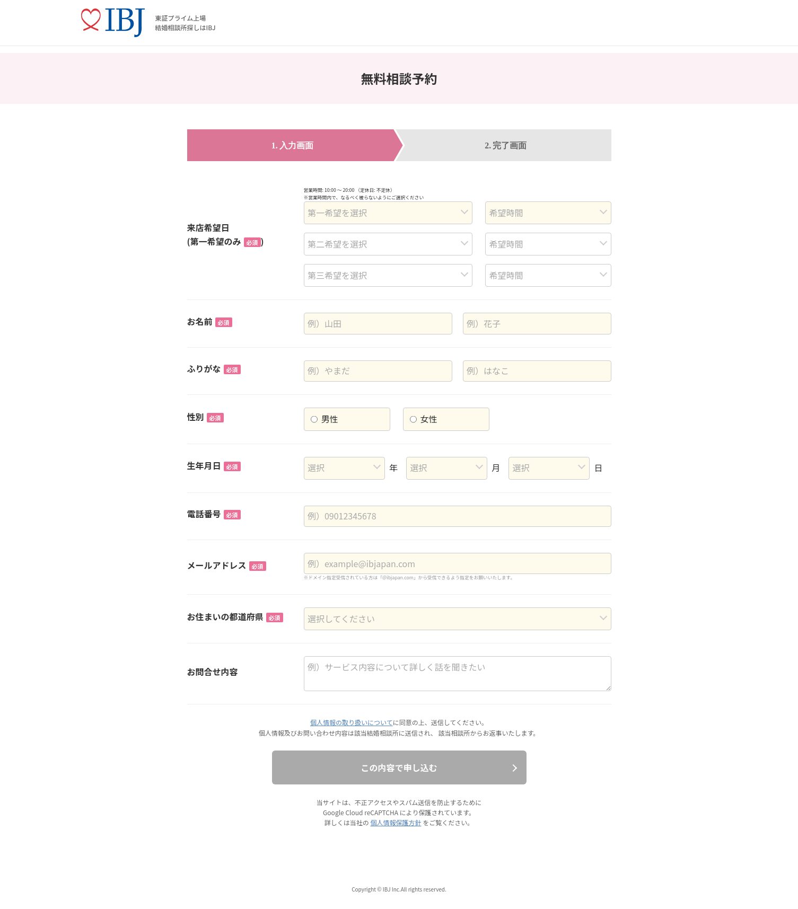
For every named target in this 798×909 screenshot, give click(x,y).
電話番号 (214, 513)
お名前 (209, 321)
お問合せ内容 (212, 671)
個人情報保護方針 (395, 822)
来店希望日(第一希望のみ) (225, 234)
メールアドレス (226, 565)
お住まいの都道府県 (235, 616)
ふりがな (214, 368)
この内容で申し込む (399, 767)
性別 (205, 416)
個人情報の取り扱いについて (351, 722)
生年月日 (214, 465)
